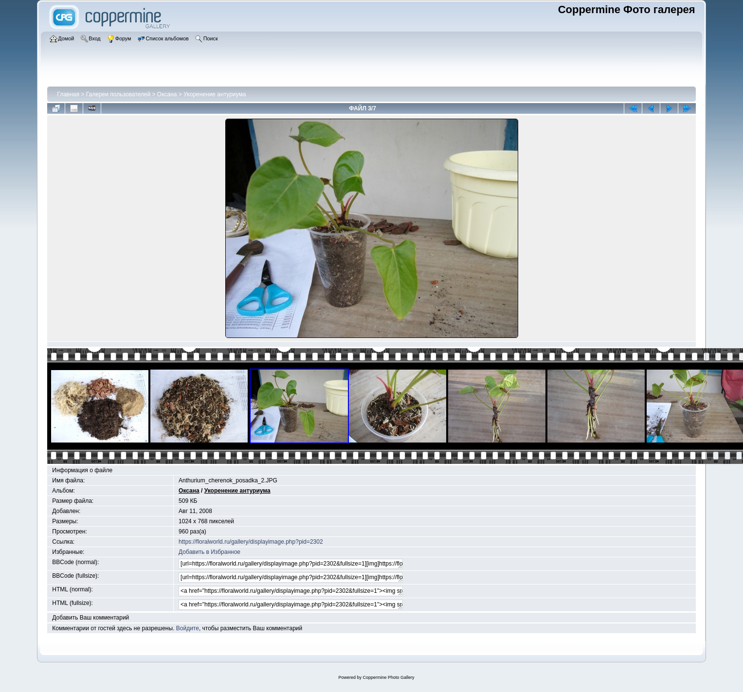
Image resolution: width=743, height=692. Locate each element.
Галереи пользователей (118, 94)
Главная (68, 94)
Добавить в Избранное (209, 552)
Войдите (187, 628)
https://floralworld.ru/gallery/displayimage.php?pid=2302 (251, 541)
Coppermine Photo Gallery (388, 677)
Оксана (167, 94)
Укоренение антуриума (214, 94)
